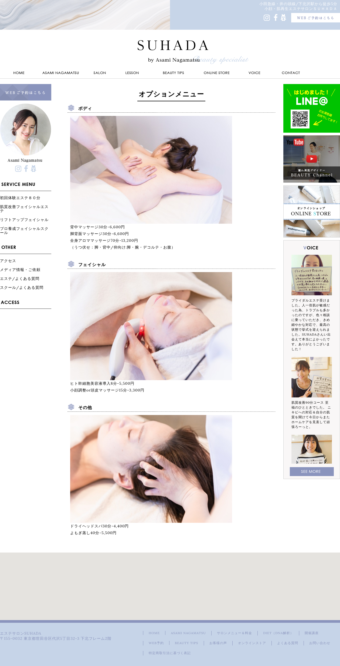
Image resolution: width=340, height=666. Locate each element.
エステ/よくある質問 (19, 278)
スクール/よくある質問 (21, 287)
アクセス (8, 260)
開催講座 (312, 633)
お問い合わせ (319, 643)
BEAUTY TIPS (186, 643)
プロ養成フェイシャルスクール (24, 230)
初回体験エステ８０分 (20, 197)
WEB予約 (156, 643)
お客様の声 (218, 643)
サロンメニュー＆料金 (234, 633)
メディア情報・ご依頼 (20, 269)
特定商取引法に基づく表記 (170, 653)
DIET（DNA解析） (278, 633)
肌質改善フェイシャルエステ (24, 208)
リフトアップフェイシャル (24, 219)
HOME (154, 633)
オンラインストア (252, 643)
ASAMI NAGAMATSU (188, 633)
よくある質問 (287, 643)
